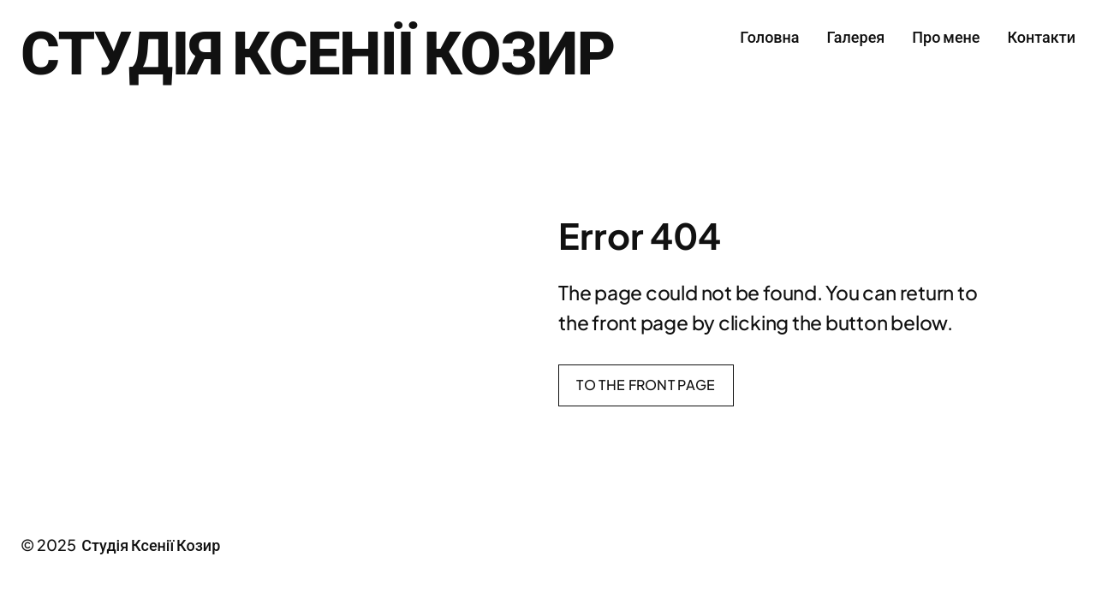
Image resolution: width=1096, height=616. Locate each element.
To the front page (645, 385)
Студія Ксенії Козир (318, 50)
